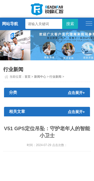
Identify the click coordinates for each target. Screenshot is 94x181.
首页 (28, 76)
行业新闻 (55, 76)
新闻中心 (40, 76)
